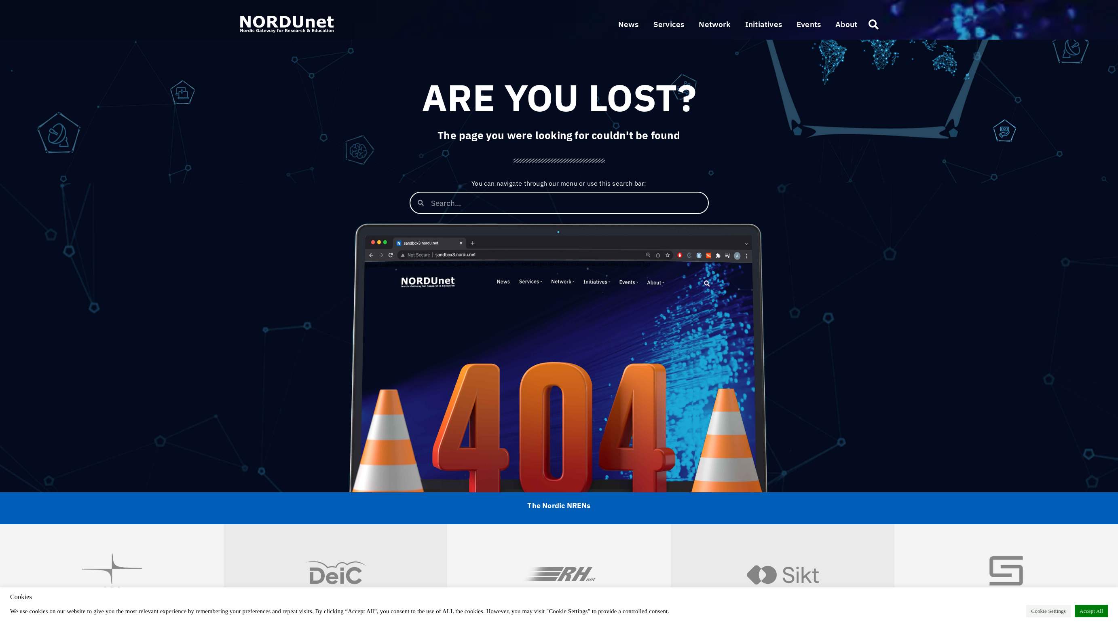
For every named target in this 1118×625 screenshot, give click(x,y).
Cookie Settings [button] (1048, 611)
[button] (669, 24)
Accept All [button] (1091, 611)
